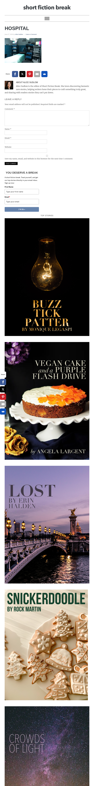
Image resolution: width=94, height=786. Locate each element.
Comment (10, 109)
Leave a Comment (31, 34)
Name (8, 129)
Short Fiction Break (47, 6)
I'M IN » (21, 209)
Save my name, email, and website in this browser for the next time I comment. (39, 159)
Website (8, 147)
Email (8, 138)
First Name (9, 187)
